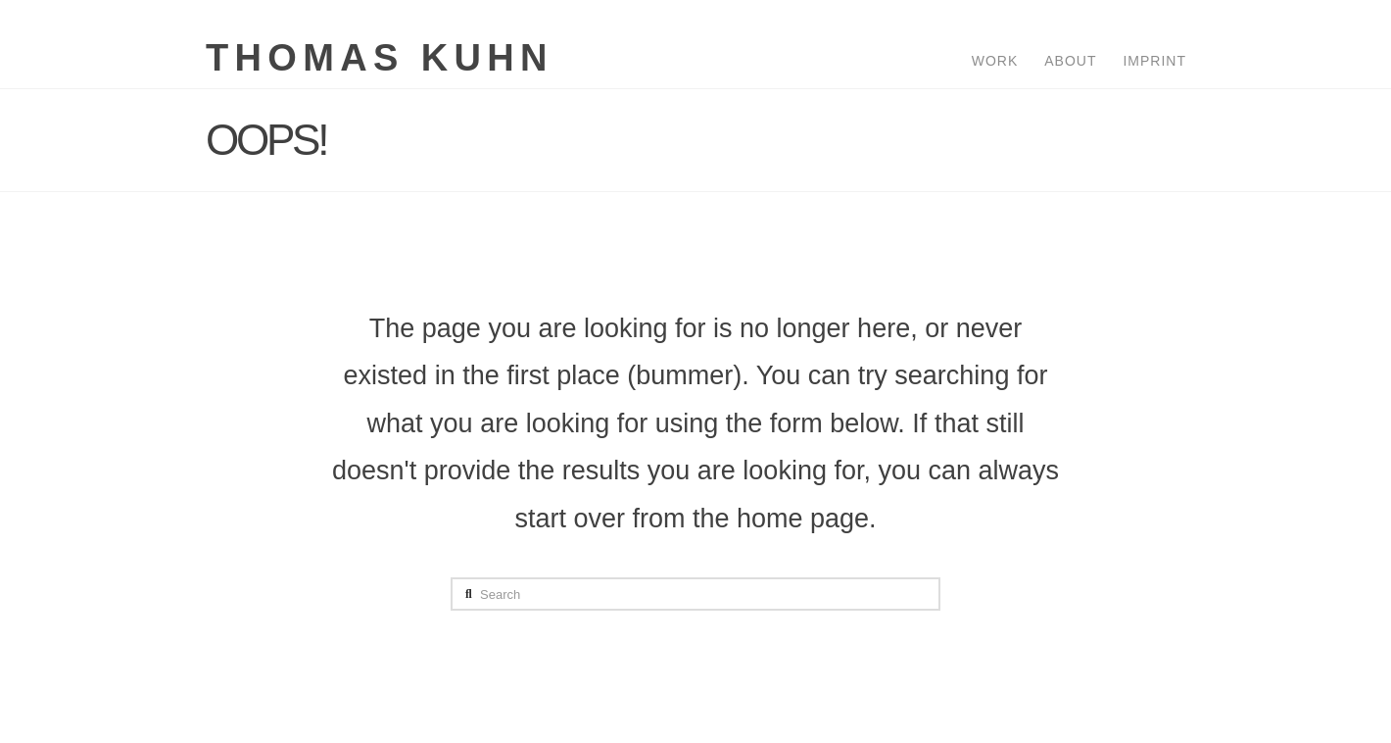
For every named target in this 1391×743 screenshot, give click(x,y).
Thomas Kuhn (379, 57)
